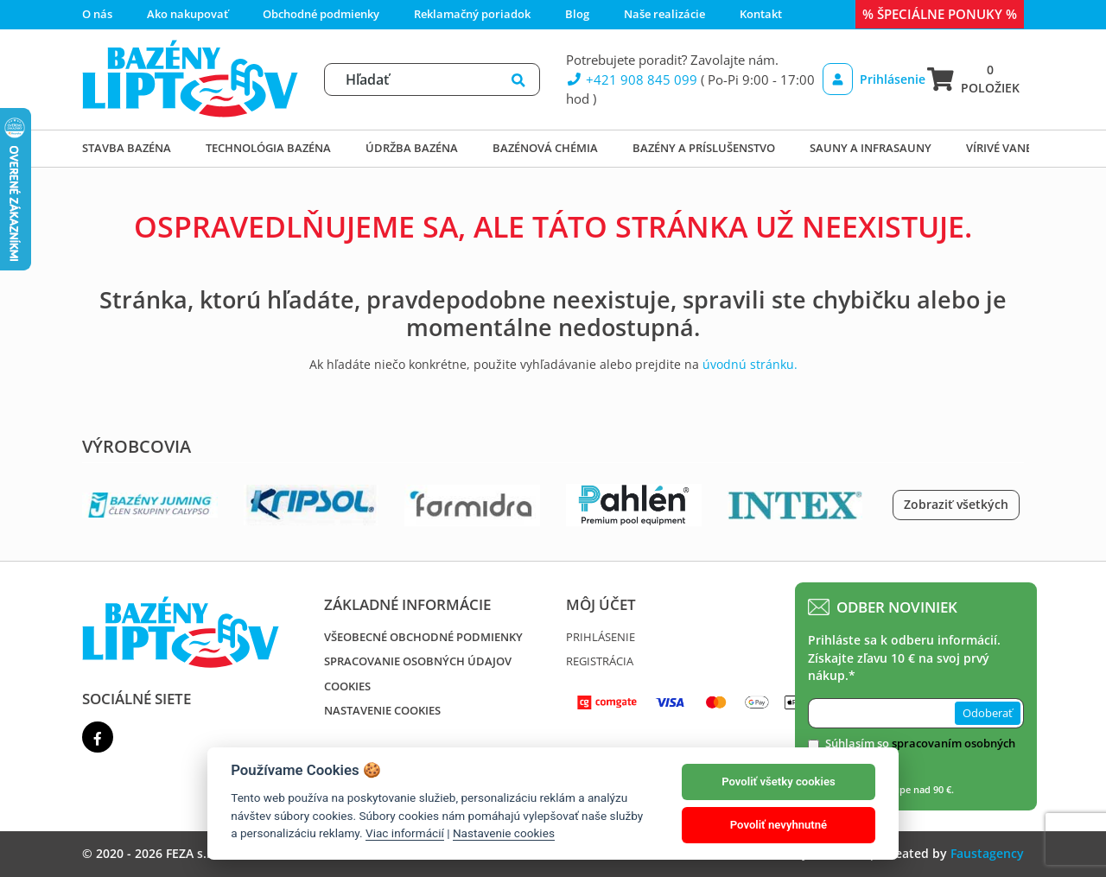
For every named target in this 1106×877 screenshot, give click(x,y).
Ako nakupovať (187, 14)
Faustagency (987, 853)
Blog (577, 14)
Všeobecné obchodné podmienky (423, 637)
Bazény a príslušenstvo (703, 148)
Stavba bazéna (126, 148)
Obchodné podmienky (321, 14)
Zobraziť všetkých (956, 504)
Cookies (347, 686)
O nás (97, 14)
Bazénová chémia (545, 148)
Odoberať (988, 713)
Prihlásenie (869, 79)
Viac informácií (404, 833)
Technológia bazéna (268, 148)
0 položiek (973, 78)
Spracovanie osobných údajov (418, 661)
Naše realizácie (664, 14)
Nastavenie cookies (382, 710)
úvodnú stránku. (750, 364)
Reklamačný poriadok (472, 14)
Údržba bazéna (411, 148)
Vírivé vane (999, 148)
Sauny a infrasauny (870, 148)
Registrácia (599, 661)
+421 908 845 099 (631, 79)
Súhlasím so (920, 751)
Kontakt (761, 14)
